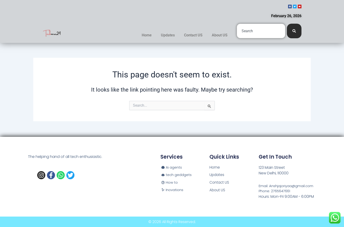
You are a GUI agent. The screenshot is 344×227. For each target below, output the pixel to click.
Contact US (193, 35)
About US (219, 35)
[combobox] (261, 31)
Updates (168, 35)
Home (147, 35)
